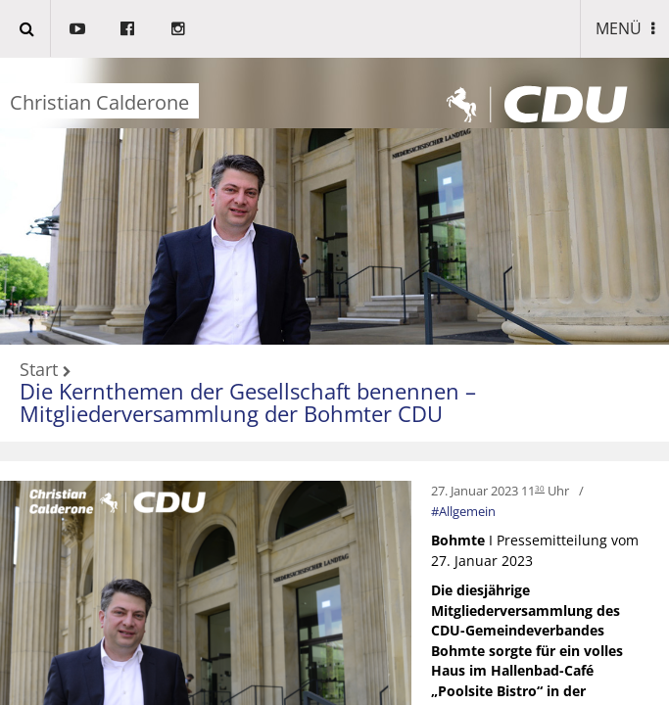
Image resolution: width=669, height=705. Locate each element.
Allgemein (467, 511)
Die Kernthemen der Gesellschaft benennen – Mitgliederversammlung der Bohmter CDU (248, 402)
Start (39, 370)
